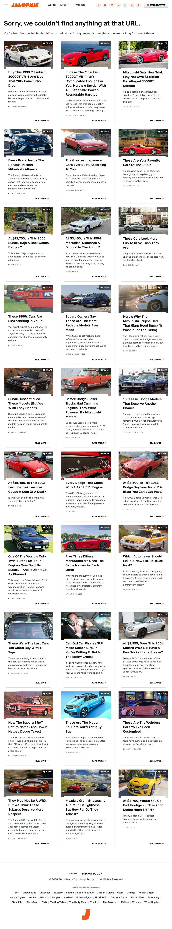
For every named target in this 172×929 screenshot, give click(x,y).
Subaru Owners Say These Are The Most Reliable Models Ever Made (82, 323)
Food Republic (85, 892)
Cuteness (45, 892)
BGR (16, 892)
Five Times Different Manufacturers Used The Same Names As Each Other (85, 563)
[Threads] (125, 5)
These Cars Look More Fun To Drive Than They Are (141, 243)
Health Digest (146, 892)
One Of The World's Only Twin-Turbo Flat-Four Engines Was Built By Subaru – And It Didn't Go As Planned (27, 565)
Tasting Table (58, 902)
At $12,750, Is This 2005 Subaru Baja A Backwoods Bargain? (28, 242)
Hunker (32, 897)
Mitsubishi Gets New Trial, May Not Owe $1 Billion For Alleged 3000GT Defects (143, 79)
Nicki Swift (101, 897)
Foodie (70, 892)
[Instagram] (131, 5)
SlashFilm (17, 902)
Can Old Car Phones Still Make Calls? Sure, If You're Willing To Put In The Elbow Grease (84, 650)
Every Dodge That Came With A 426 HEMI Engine (84, 485)
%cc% (49, 43)
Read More (40, 120)
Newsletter (156, 5)
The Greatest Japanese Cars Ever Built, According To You (86, 164)
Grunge (131, 892)
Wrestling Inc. (152, 902)
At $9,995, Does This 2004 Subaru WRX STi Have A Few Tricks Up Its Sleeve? (143, 647)
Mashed (68, 897)
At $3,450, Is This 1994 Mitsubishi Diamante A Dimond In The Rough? (83, 242)
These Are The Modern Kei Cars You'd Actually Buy (84, 727)
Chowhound (29, 892)
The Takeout (110, 902)
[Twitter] (118, 5)
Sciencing (153, 897)
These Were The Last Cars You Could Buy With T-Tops (28, 647)
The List (94, 902)
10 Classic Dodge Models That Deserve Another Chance (142, 403)
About (73, 873)
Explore (58, 892)
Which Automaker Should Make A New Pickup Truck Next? (143, 560)
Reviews (79, 5)
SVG (44, 902)
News (64, 5)
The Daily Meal (78, 902)
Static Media (66, 879)
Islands (44, 897)
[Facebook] (98, 5)
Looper (56, 897)
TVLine (125, 902)
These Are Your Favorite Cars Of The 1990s (141, 163)
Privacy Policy (92, 873)
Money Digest (84, 897)
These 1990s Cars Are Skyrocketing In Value (25, 318)
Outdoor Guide (119, 897)
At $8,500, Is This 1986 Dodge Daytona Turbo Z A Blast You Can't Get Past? (143, 487)
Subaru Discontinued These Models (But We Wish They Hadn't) (25, 403)
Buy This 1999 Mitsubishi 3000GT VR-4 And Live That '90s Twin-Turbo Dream (27, 78)
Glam (120, 892)
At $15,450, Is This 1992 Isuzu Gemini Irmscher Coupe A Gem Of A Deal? (27, 487)
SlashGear (32, 902)
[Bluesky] (105, 5)
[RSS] (138, 5)
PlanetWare (137, 897)
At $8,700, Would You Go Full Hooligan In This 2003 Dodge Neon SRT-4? (143, 805)
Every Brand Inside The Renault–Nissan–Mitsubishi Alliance (26, 164)
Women (136, 902)
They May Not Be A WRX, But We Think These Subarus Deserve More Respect (27, 807)
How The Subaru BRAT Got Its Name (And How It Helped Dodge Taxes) (28, 727)
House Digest (17, 897)
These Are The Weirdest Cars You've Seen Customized (141, 727)
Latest (51, 5)
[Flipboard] (111, 5)
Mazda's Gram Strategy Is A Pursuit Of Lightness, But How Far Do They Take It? (85, 807)
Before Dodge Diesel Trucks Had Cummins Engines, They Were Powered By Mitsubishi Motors (83, 408)
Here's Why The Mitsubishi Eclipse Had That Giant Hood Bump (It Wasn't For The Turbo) (142, 323)
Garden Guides (105, 892)
